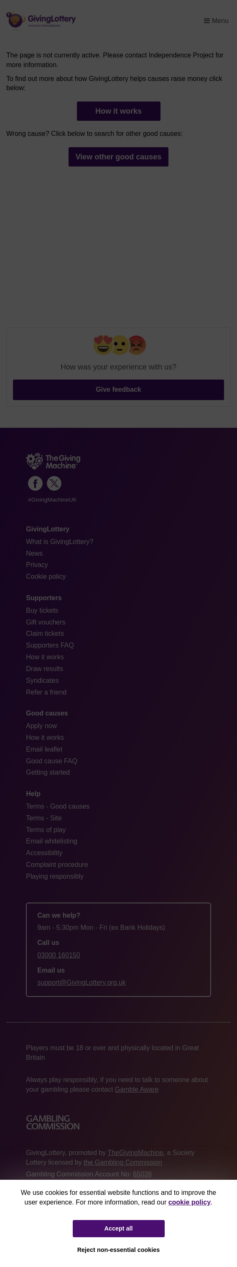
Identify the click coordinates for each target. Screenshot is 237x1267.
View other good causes (119, 157)
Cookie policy (46, 576)
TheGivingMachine (135, 1152)
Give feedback (118, 389)
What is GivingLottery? (59, 541)
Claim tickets (45, 633)
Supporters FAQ (50, 645)
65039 (142, 1174)
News (34, 553)
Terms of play (46, 829)
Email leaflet (44, 749)
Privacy (37, 564)
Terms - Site (43, 818)
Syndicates (42, 680)
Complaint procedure (57, 864)
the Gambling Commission (123, 1162)
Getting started (48, 772)
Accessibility (44, 852)
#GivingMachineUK (52, 500)
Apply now (41, 725)
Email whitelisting (51, 841)
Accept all (118, 1228)
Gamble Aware (137, 1089)
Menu (216, 20)
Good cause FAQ (51, 761)
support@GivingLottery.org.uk (81, 982)
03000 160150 (58, 955)
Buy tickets (42, 610)
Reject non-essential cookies (118, 1249)
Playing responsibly (55, 876)
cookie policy (189, 1202)
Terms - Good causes (57, 806)
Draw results (44, 668)
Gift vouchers (45, 622)
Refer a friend (46, 692)
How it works (118, 111)
